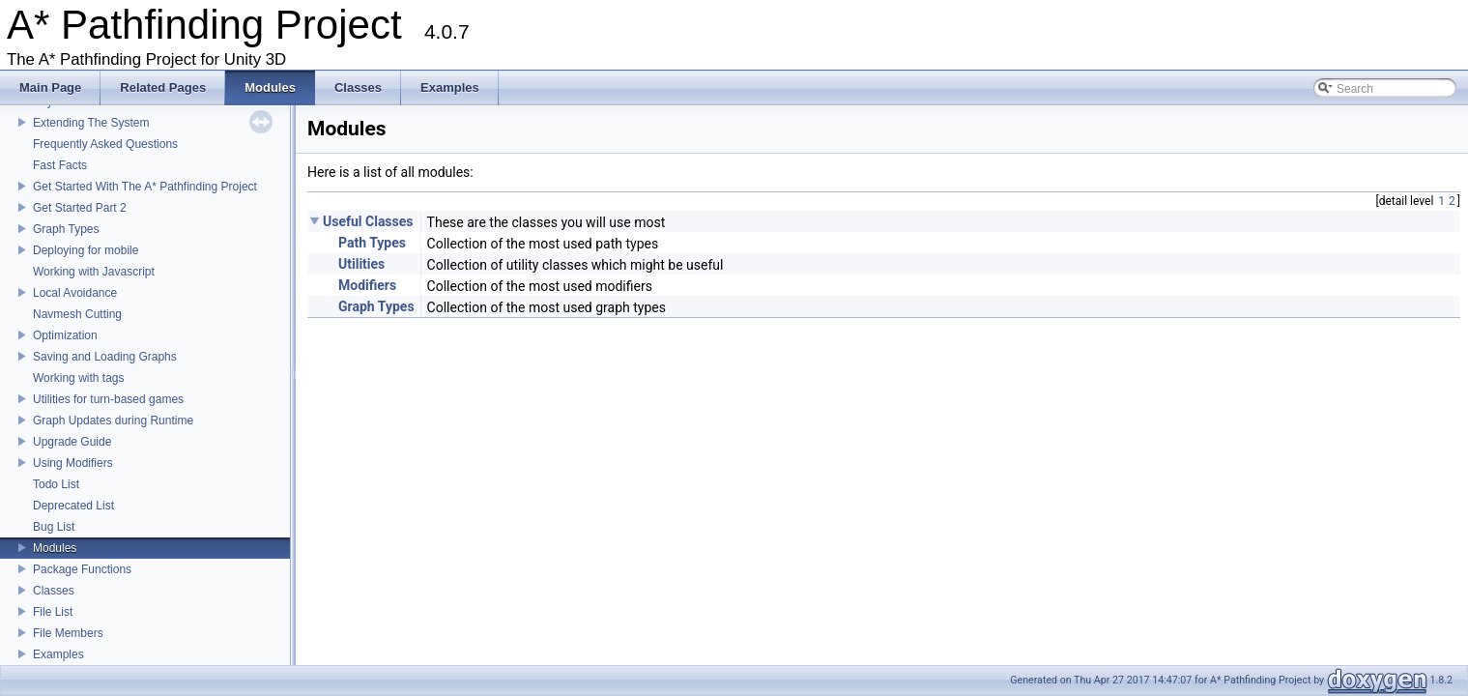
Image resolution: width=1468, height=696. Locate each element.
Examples (58, 654)
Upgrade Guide (72, 442)
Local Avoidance (75, 293)
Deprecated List (73, 505)
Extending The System (91, 123)
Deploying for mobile (85, 250)
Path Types (372, 242)
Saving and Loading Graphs (105, 356)
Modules (54, 548)
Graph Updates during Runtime (113, 420)
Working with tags (78, 378)
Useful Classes (368, 221)
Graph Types (66, 229)
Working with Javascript (94, 271)
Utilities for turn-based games (108, 399)
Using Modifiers (73, 463)
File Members (68, 633)
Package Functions (82, 569)
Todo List (56, 484)
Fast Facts (60, 165)
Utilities (361, 264)
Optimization (65, 335)
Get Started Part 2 (80, 208)
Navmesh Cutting (77, 314)
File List (52, 612)
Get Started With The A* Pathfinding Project (145, 186)
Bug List (53, 527)
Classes (53, 590)
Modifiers (367, 285)
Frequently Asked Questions (105, 144)
